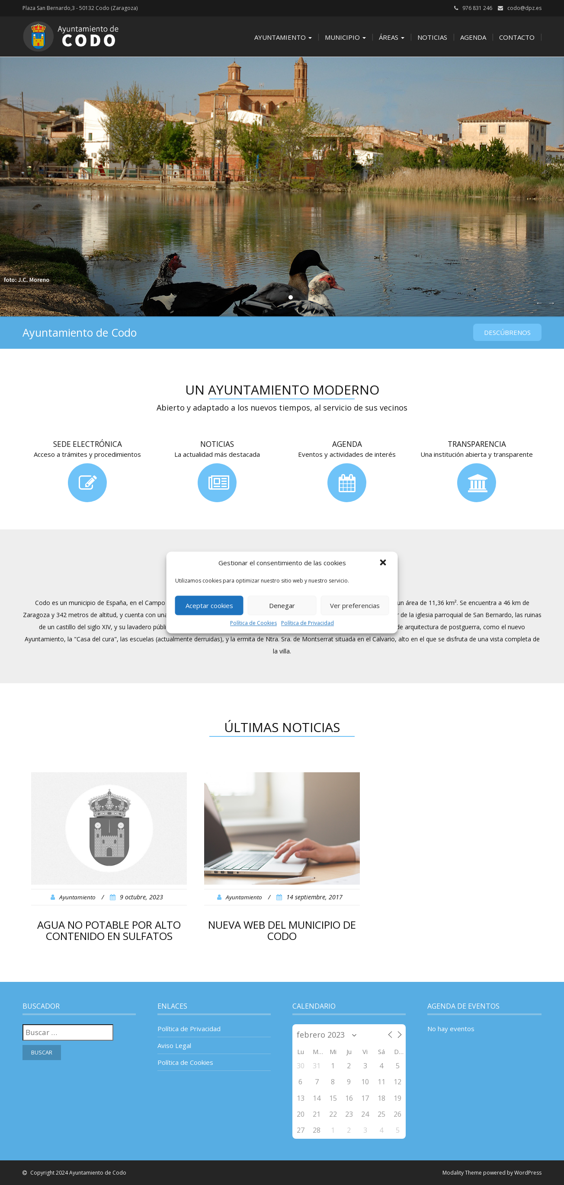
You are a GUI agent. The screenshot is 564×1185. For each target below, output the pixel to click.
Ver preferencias (355, 605)
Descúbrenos (507, 332)
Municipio (345, 37)
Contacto (517, 37)
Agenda (473, 37)
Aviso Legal (174, 1045)
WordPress (528, 1172)
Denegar (282, 605)
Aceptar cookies (209, 605)
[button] (384, 563)
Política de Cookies (253, 623)
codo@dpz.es (524, 8)
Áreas (391, 37)
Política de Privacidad (307, 623)
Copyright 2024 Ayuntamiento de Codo (77, 1172)
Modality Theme (462, 1172)
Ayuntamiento (283, 37)
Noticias (432, 37)
